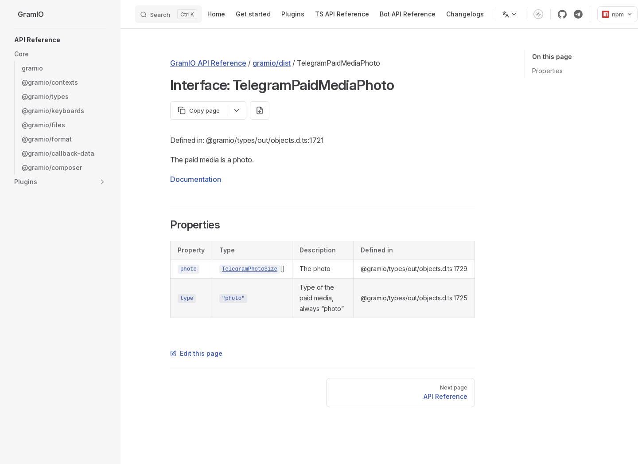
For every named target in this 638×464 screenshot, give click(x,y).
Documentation (195, 179)
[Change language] (509, 14)
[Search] (168, 14)
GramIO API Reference (208, 63)
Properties (547, 71)
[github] (562, 14)
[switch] (538, 14)
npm (617, 14)
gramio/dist (272, 63)
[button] (60, 54)
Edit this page (196, 353)
